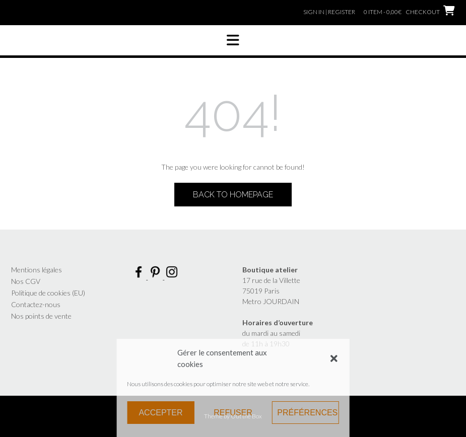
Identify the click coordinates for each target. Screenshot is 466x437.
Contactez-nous (35, 304)
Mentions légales (36, 269)
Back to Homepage (233, 194)
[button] (334, 358)
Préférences (307, 412)
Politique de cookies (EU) (48, 292)
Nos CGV (25, 281)
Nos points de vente (41, 316)
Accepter (160, 412)
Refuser (233, 412)
